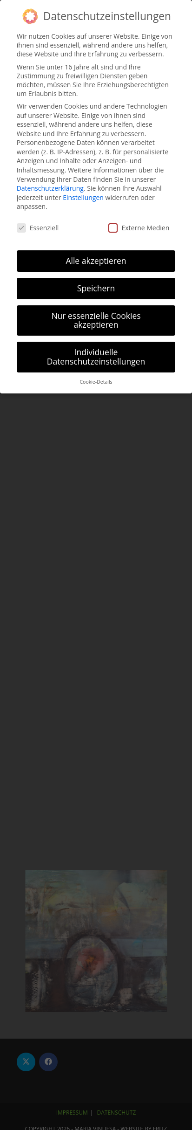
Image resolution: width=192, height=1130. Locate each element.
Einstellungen (83, 196)
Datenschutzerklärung (50, 187)
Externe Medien (138, 226)
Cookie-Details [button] (95, 381)
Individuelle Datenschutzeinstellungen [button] (96, 355)
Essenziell (38, 226)
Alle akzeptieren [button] (96, 259)
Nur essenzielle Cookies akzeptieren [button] (95, 319)
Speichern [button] (96, 287)
